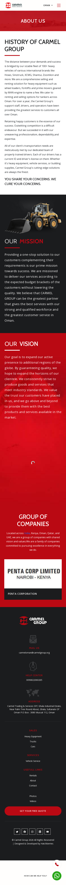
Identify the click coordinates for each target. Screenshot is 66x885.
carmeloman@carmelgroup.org (34, 652)
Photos (33, 796)
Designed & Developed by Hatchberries (33, 843)
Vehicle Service (33, 761)
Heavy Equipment (33, 736)
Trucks (33, 741)
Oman (47, 5)
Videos (33, 801)
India (27, 533)
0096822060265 (34, 679)
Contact (33, 785)
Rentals (33, 775)
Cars (33, 746)
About (33, 780)
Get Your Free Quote (33, 811)
